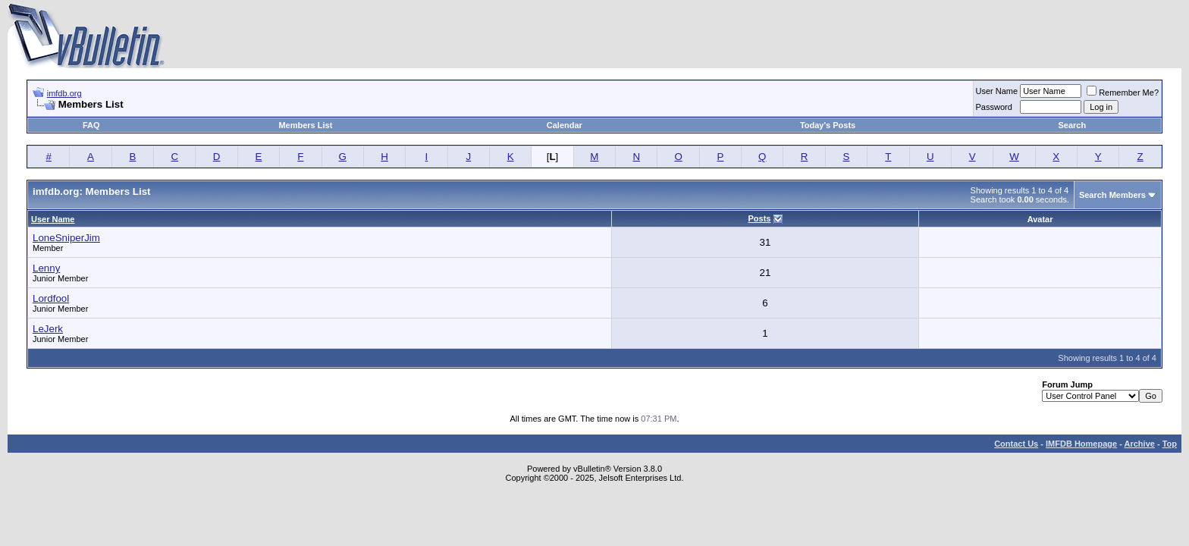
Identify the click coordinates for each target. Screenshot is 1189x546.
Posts (759, 218)
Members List (305, 125)
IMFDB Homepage (1081, 443)
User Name (997, 91)
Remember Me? (1123, 92)
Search (1073, 125)
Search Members (1112, 194)
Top (1169, 443)
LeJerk (48, 328)
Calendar (564, 125)
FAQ (91, 125)
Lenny (46, 268)
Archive (1140, 443)
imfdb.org (64, 93)
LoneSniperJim (66, 237)
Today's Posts (827, 125)
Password (994, 106)
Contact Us (1016, 443)
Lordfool (51, 298)
